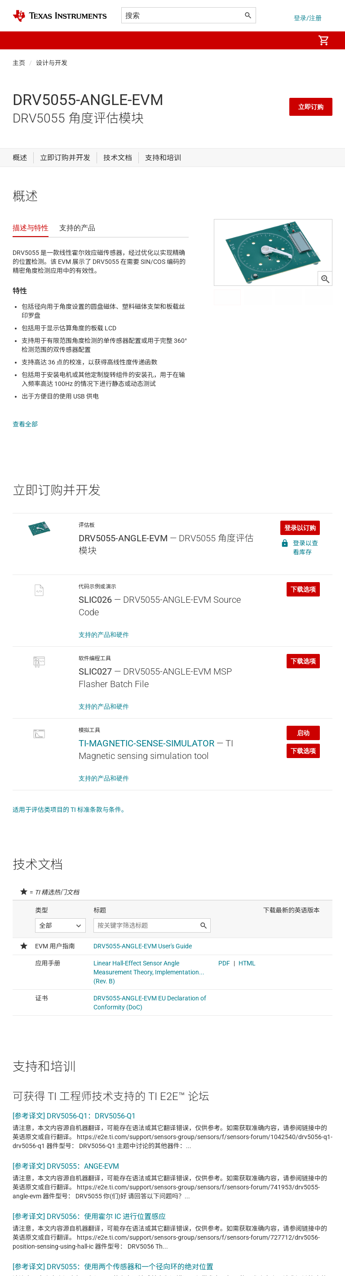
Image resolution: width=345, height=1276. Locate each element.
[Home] (60, 16)
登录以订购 (300, 518)
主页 (19, 62)
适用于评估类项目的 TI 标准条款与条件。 (70, 800)
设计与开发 (51, 62)
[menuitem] (298, 40)
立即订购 (310, 106)
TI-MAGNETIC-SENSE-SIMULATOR (146, 734)
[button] (21, 40)
